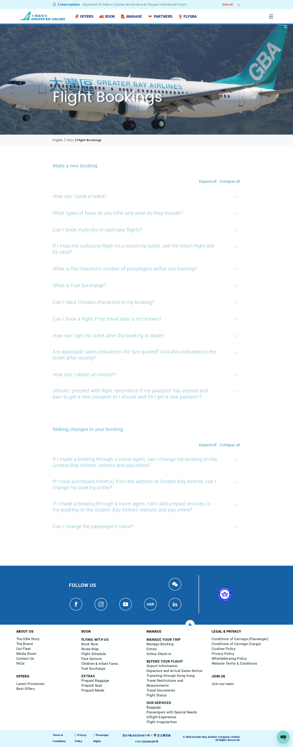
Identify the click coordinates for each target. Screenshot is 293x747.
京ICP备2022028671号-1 (137, 735)
